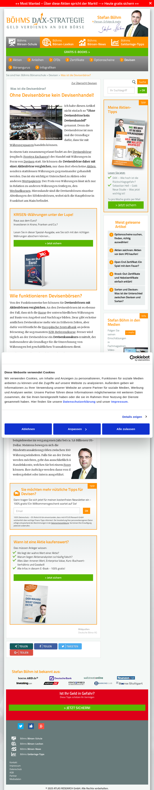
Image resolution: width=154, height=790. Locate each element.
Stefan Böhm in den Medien (124, 322)
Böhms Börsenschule (33, 75)
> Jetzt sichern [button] (125, 205)
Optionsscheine (104, 59)
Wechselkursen (20, 191)
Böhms (27, 42)
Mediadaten (15, 779)
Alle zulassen (126, 429)
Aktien (17, 59)
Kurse (42, 312)
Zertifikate (77, 59)
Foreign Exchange (35, 156)
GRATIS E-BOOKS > (77, 52)
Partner (13, 776)
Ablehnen (28, 429)
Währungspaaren (22, 145)
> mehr (130, 332)
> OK (142, 90)
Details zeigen (132, 416)
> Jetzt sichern (53, 243)
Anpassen (77, 429)
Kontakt (13, 762)
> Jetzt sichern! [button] (77, 707)
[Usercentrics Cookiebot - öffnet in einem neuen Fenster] (132, 358)
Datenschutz (16, 769)
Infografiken (48, 67)
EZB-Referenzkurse (62, 332)
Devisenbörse (82, 152)
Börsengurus (21, 67)
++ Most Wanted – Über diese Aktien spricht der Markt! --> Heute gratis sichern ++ (77, 3)
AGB (12, 772)
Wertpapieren (31, 181)
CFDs (57, 59)
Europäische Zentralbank (59, 327)
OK (86, 511)
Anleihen (38, 59)
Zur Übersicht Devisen (84, 83)
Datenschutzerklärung (79, 401)
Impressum (119, 401)
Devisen (129, 59)
